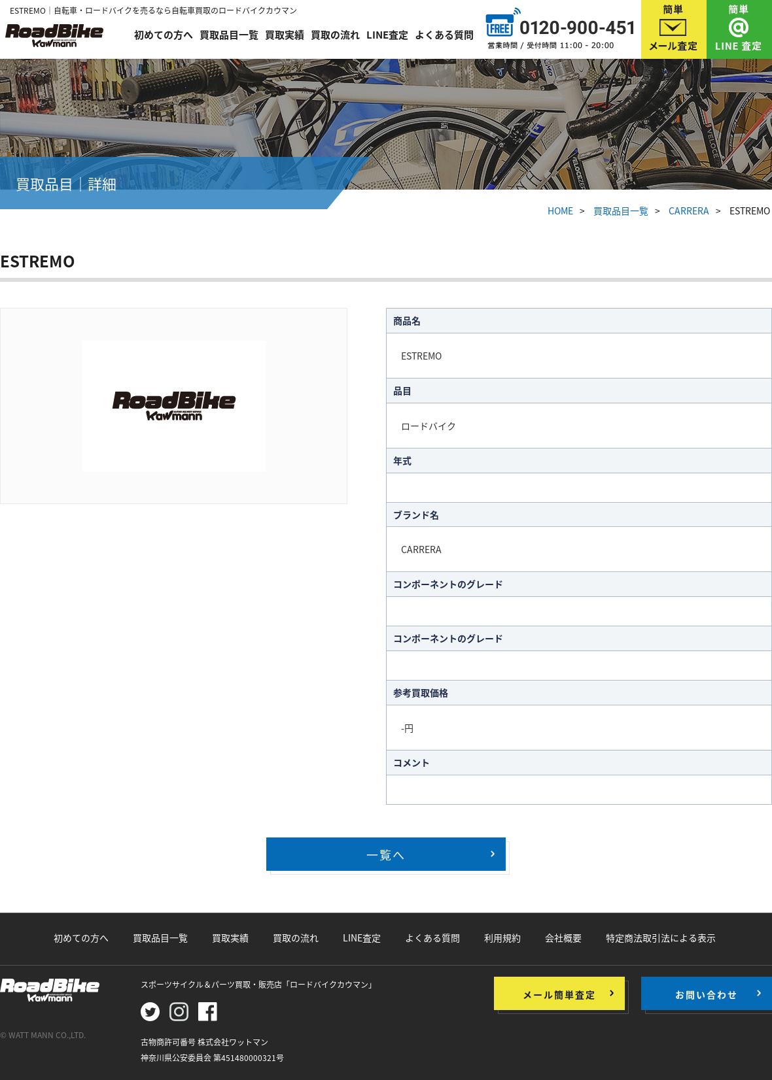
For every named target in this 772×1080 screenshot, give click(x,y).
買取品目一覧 (229, 34)
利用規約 (502, 937)
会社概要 (563, 937)
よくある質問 (444, 34)
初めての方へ (163, 34)
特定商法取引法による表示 (661, 937)
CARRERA (689, 210)
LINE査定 (387, 34)
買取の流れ (335, 34)
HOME (560, 210)
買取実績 (284, 34)
